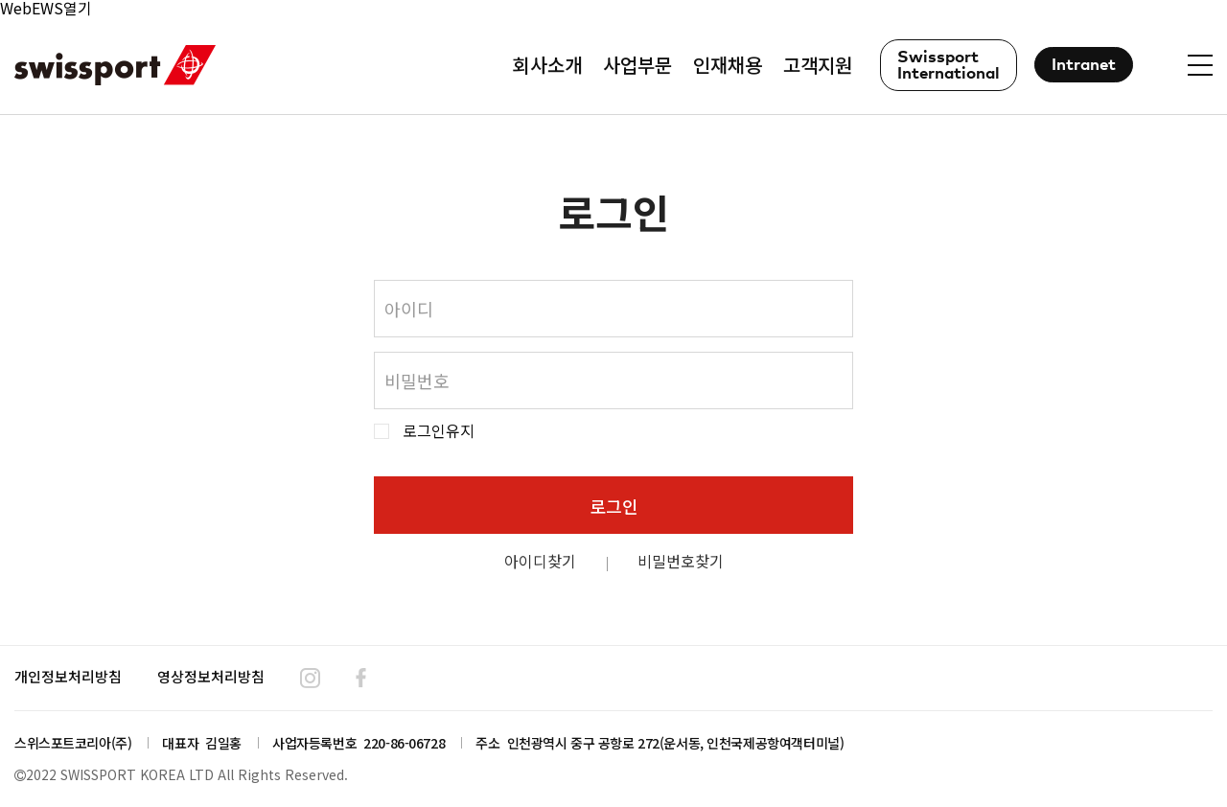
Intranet (1084, 66)
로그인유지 (439, 431)
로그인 (614, 506)
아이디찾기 (540, 560)
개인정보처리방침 (68, 676)
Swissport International (948, 66)
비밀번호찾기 (680, 560)
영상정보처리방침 (211, 676)
